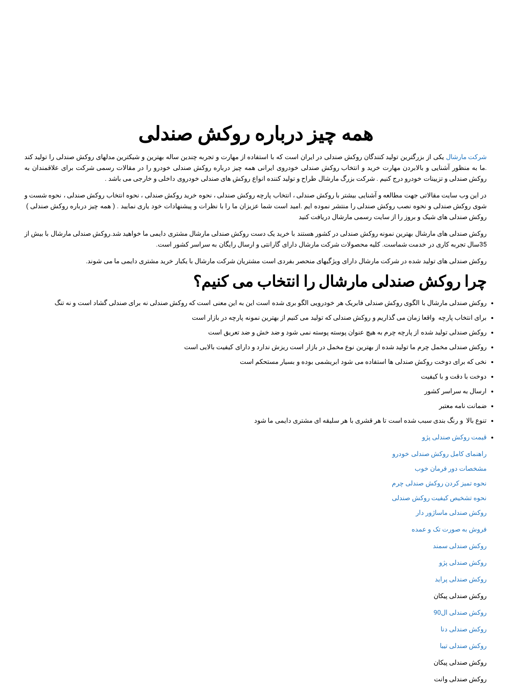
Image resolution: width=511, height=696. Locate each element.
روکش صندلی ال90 (460, 612)
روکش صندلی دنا (464, 629)
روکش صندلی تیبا (463, 646)
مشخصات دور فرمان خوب (451, 468)
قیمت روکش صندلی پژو (454, 437)
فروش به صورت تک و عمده (448, 529)
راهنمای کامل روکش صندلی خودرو (439, 454)
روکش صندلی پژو (463, 562)
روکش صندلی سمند (459, 546)
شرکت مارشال (466, 157)
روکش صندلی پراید (461, 579)
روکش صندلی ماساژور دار (451, 512)
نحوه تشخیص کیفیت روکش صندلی (439, 498)
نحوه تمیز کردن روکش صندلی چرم (439, 483)
